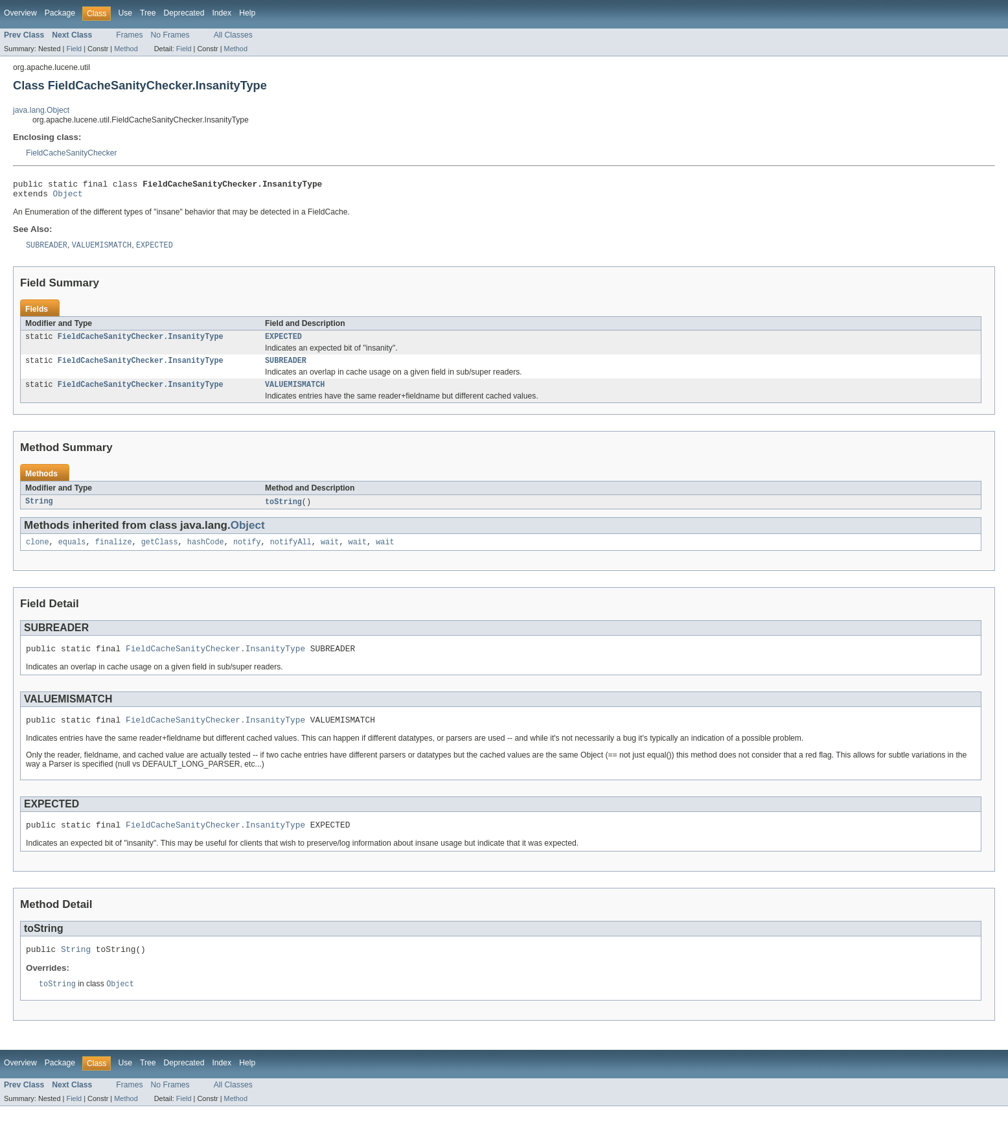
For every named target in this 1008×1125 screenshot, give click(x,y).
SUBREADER (285, 367)
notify (247, 552)
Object (68, 197)
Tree (148, 12)
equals (72, 552)
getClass (159, 552)
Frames (129, 35)
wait (330, 552)
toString (283, 510)
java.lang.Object (41, 110)
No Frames (170, 35)
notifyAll (291, 552)
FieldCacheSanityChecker (71, 152)
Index (221, 12)
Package (60, 12)
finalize (113, 552)
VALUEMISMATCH (295, 393)
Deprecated (184, 12)
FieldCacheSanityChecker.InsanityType (140, 342)
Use (125, 12)
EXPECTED (283, 342)
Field (74, 48)
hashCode (205, 552)
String (39, 510)
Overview (20, 12)
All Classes (233, 35)
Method (125, 48)
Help (247, 12)
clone (37, 552)
